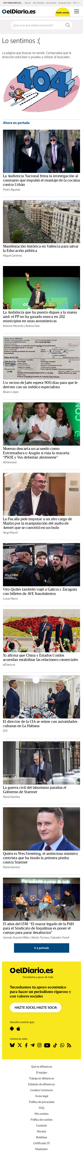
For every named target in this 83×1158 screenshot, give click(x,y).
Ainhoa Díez (32, 326)
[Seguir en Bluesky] (12, 1045)
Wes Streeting (38, 3)
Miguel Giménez (12, 255)
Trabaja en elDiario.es (41, 1078)
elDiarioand (10, 462)
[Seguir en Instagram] (39, 1045)
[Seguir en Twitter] (19, 1045)
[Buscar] (67, 25)
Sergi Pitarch (10, 532)
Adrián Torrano (40, 937)
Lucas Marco (10, 598)
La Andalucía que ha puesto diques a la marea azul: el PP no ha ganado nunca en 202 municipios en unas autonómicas (40, 316)
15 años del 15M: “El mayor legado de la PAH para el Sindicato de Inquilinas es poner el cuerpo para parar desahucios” (38, 928)
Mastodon (41, 1149)
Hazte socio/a (62, 12)
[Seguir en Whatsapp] (62, 1045)
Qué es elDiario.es (41, 1066)
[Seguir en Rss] (69, 1045)
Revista (41, 1131)
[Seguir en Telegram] (32, 1045)
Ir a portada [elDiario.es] (41, 948)
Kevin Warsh (51, 3)
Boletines (41, 1137)
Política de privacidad (41, 1102)
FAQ (41, 1107)
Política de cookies (41, 1119)
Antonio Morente (13, 326)
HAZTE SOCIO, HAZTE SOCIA (36, 1007)
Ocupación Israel (64, 3)
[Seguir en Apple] (18, 1028)
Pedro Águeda (11, 189)
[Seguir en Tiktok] (55, 1045)
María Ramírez (11, 796)
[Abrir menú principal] (76, 11)
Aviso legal (41, 1096)
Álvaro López (11, 392)
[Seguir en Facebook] (26, 1045)
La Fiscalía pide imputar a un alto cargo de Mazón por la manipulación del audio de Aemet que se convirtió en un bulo (37, 523)
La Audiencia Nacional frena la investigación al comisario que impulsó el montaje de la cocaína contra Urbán (41, 180)
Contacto (41, 1125)
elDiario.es (9, 664)
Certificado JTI (41, 1143)
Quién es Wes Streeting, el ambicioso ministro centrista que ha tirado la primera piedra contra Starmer (40, 858)
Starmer (28, 3)
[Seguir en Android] (12, 1028)
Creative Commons (41, 1090)
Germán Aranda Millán (16, 937)
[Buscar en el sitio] (37, 25)
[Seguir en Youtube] (47, 1045)
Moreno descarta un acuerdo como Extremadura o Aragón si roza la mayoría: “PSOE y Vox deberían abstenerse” (36, 453)
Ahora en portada (16, 123)
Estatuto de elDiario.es (41, 1084)
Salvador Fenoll (60, 937)
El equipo (41, 1072)
